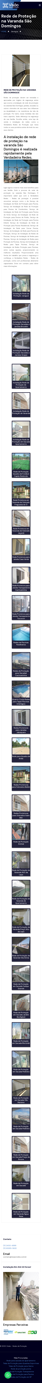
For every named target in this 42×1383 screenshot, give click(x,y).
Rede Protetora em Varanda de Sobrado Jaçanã (21, 530)
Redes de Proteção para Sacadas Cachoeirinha (21, 673)
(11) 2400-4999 (9, 1245)
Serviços (14, 31)
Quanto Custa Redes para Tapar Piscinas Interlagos (21, 701)
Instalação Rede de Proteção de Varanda (21, 412)
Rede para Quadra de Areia (21, 757)
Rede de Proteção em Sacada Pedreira (21, 1070)
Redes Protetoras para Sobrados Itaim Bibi (21, 815)
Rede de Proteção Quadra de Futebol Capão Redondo (21, 473)
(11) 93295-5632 (10, 1248)
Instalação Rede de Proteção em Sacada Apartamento (21, 441)
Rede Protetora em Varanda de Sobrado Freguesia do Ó (21, 502)
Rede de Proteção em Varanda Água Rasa (21, 1214)
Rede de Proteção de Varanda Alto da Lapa (21, 872)
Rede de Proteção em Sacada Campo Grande (21, 986)
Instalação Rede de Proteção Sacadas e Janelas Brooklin (21, 324)
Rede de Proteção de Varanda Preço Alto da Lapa (21, 929)
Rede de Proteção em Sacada (21, 1184)
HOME (3, 31)
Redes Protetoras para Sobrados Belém (21, 786)
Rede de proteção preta (21, 1369)
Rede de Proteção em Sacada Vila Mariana (21, 1100)
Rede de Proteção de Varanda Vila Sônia (21, 956)
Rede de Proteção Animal (21, 843)
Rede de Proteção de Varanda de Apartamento (21, 900)
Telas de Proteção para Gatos (21, 1366)
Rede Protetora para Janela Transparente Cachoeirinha (21, 587)
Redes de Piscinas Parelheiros (21, 643)
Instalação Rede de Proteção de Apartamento (21, 384)
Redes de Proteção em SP (21, 1377)
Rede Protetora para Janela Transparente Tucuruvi (21, 616)
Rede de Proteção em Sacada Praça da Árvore (21, 1157)
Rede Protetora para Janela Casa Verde (21, 558)
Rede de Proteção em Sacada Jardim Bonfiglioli (21, 1014)
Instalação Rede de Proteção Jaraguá (21, 294)
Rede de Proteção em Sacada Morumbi (21, 1042)
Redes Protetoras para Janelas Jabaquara (21, 730)
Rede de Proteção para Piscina (21, 1374)
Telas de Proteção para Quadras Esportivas (21, 1363)
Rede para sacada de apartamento (21, 1360)
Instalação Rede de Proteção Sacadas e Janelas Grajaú (21, 352)
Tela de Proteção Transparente (21, 1371)
